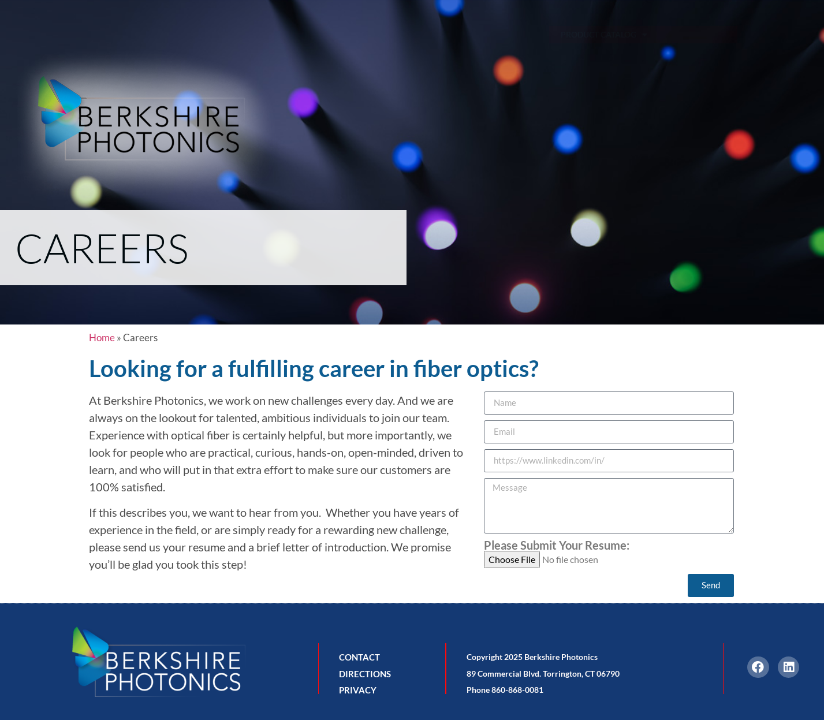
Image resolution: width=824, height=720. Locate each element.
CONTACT (359, 657)
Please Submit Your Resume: (556, 545)
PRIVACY (357, 690)
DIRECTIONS (365, 674)
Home (102, 337)
